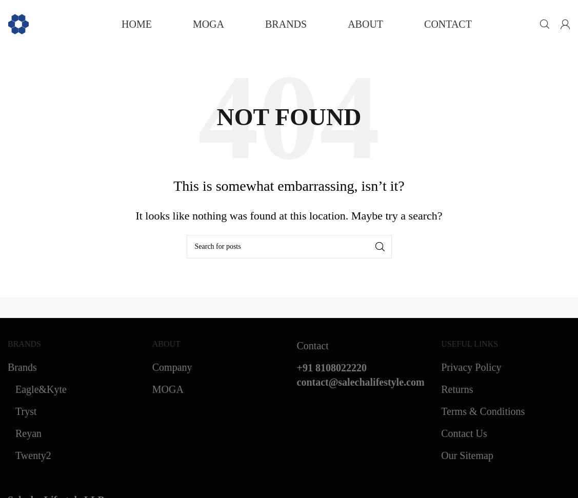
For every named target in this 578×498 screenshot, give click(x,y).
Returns (457, 389)
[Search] (544, 24)
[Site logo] (18, 23)
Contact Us (464, 433)
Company (172, 367)
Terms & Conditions (483, 411)
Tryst (26, 411)
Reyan (28, 433)
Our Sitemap (467, 455)
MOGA (168, 389)
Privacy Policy (471, 367)
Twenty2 (33, 455)
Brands (22, 367)
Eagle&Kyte (41, 389)
